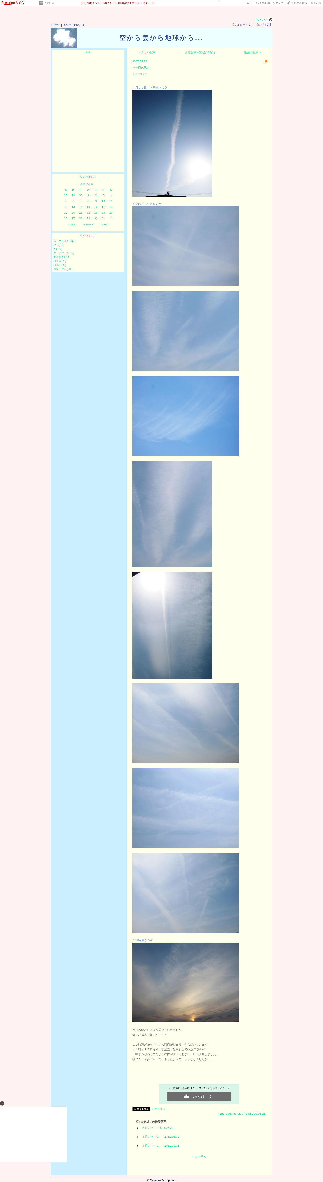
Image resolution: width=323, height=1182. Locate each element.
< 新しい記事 (147, 52)
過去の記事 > (252, 52)
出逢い (57, 265)
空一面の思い (141, 67)
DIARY (67, 25)
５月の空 (147, 1127)
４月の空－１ (150, 1145)
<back (72, 224)
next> (105, 224)
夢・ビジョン (61, 253)
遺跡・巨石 (60, 269)
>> (269, 3)
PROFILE (80, 25)
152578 (261, 20)
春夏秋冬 (58, 257)
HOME (55, 25)
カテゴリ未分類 (62, 241)
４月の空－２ (150, 1136)
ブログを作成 (299, 3)
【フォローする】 (242, 24)
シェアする (158, 1108)
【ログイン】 (263, 24)
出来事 (57, 261)
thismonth (88, 224)
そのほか (49, 3)
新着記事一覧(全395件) (200, 52)
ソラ (56, 245)
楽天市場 (316, 3)
